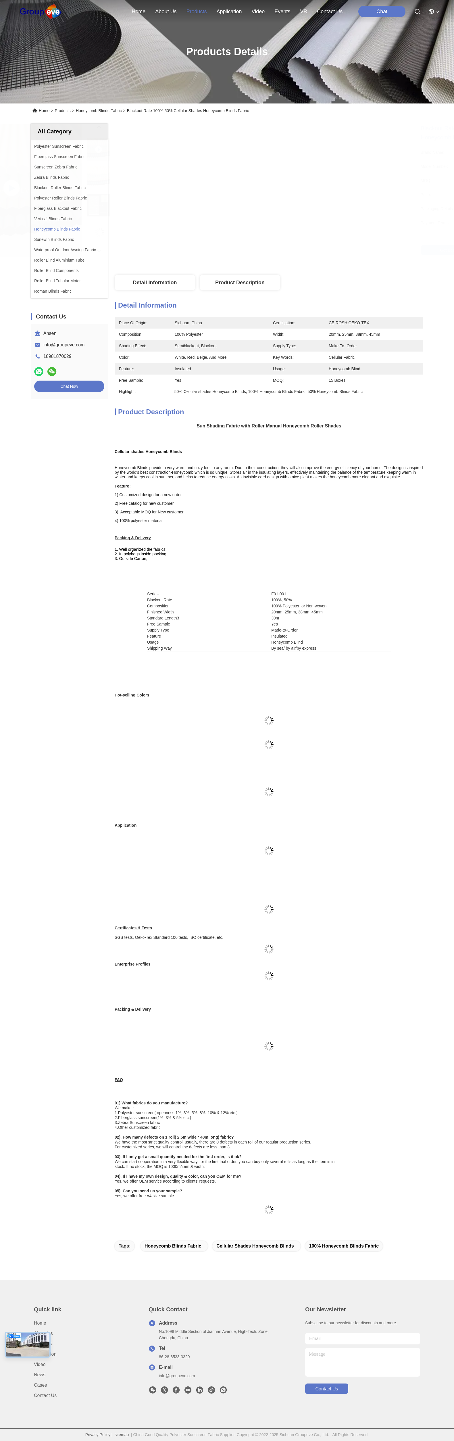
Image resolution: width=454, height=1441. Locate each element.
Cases (40, 1385)
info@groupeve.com (63, 344)
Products (63, 110)
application (229, 11)
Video (40, 1364)
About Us (43, 1333)
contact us (330, 11)
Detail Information (155, 282)
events (282, 11)
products (196, 11)
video (258, 11)
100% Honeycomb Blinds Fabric (344, 1246)
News (39, 1374)
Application (45, 1354)
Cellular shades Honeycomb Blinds (255, 1246)
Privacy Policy (97, 1434)
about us (165, 11)
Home (138, 11)
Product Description (240, 282)
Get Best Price (319, 250)
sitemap (122, 1434)
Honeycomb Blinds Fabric (99, 110)
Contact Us (45, 1395)
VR (303, 11)
